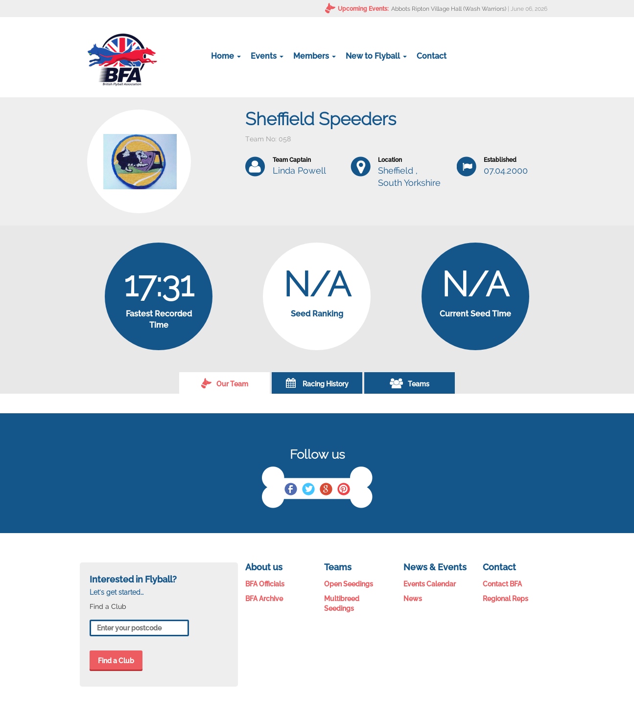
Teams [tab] (409, 383)
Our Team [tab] (224, 383)
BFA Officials (264, 584)
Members (314, 56)
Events (267, 56)
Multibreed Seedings (341, 603)
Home (226, 56)
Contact (431, 56)
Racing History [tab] (317, 383)
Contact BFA (502, 584)
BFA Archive (264, 599)
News (412, 599)
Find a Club (116, 661)
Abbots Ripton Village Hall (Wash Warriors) (448, 8)
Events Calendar (429, 584)
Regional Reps (505, 599)
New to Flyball (376, 56)
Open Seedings (348, 584)
